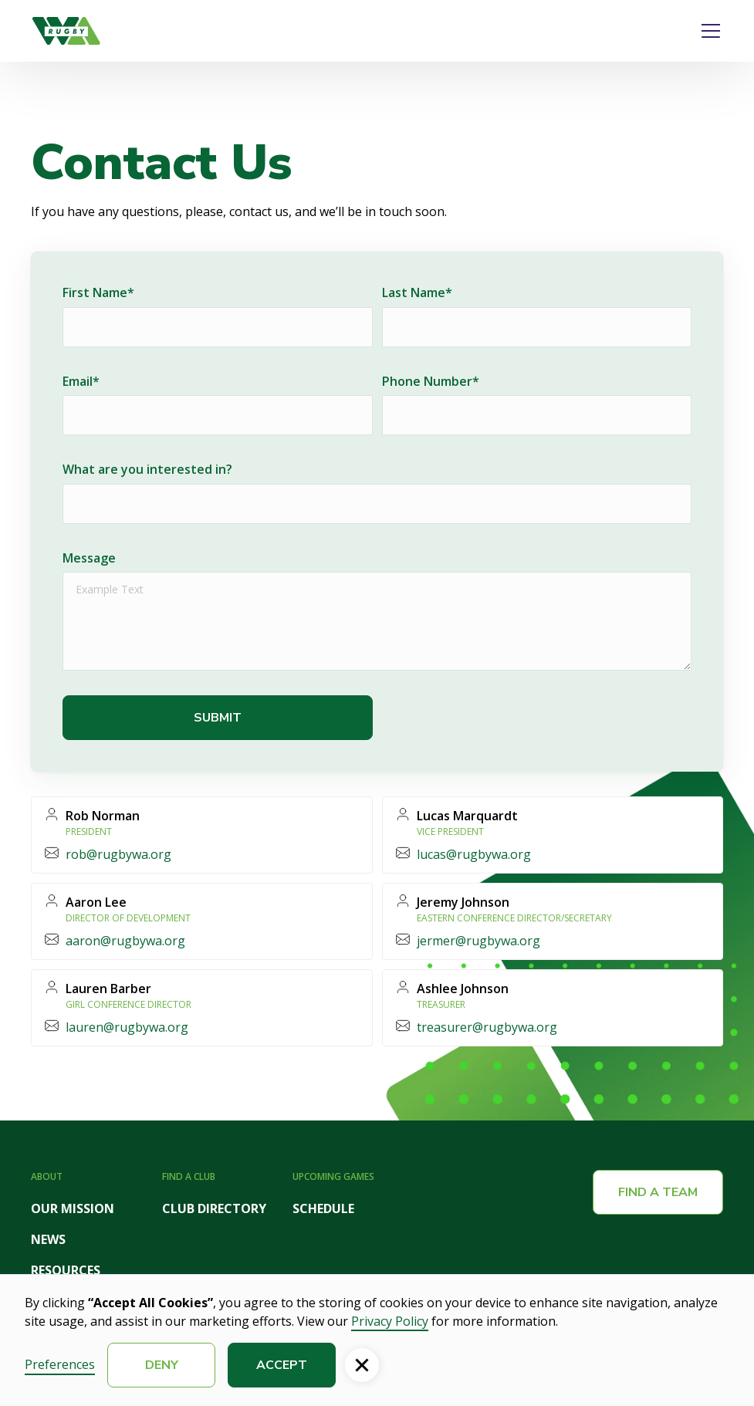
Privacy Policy (389, 1321)
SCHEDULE (323, 1208)
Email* (81, 381)
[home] (66, 30)
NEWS (48, 1239)
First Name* (98, 292)
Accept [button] (281, 1365)
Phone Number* (430, 381)
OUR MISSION (72, 1208)
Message (89, 557)
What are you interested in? (147, 469)
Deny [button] (161, 1365)
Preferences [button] (60, 1364)
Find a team (658, 1192)
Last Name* (417, 292)
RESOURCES (65, 1270)
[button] (707, 30)
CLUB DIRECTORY (214, 1208)
